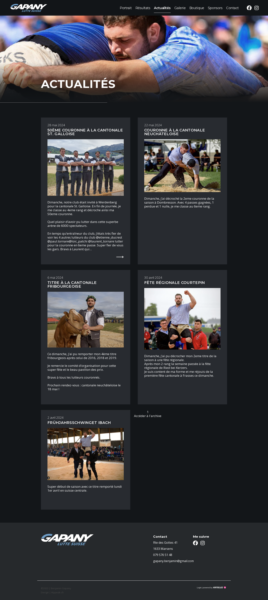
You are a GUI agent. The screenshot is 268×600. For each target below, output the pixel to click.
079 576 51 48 (162, 555)
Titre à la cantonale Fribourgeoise (72, 284)
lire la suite (119, 256)
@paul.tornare (58, 241)
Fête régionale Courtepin (174, 282)
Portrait (126, 8)
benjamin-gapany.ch (28, 7)
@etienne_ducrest (109, 237)
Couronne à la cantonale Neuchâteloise (174, 132)
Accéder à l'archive (147, 416)
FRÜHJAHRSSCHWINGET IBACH (79, 422)
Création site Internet (214, 587)
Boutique (196, 8)
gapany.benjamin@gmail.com (173, 561)
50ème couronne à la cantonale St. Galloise (85, 132)
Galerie (180, 8)
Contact (232, 8)
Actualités (162, 8)
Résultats (142, 8)
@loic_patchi (78, 241)
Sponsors (215, 8)
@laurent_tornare (101, 241)
